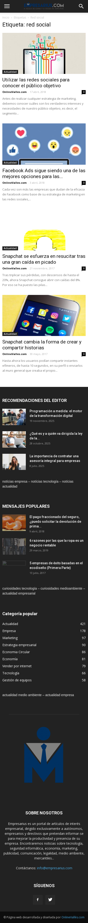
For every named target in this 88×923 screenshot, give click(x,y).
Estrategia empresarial (19, 645)
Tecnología (10, 673)
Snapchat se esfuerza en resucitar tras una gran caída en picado (43, 259)
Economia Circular (16, 652)
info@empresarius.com (54, 868)
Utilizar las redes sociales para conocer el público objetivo (35, 82)
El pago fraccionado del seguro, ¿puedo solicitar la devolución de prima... (55, 521)
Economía (10, 659)
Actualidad (10, 71)
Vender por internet (17, 666)
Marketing (10, 638)
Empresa (9, 631)
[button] (81, 6)
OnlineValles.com (14, 92)
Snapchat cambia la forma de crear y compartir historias (41, 345)
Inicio (5, 17)
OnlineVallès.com (72, 917)
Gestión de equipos (17, 680)
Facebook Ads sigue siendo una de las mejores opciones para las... (43, 173)
